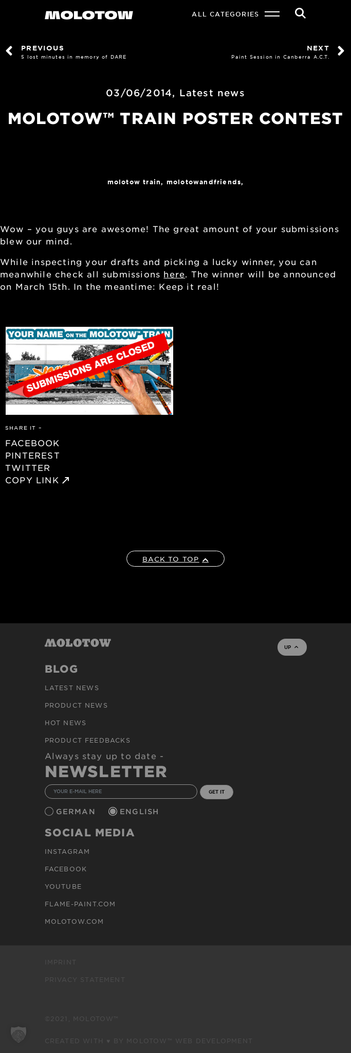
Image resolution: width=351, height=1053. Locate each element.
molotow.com (74, 921)
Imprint (61, 962)
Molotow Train (134, 182)
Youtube (63, 886)
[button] (18, 1034)
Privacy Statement (85, 979)
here (174, 274)
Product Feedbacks (88, 740)
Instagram (67, 851)
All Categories (225, 14)
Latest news (212, 92)
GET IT (217, 791)
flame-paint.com (80, 904)
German (77, 811)
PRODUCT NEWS (76, 705)
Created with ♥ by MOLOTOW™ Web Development (149, 1041)
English (141, 811)
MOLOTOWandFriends (204, 182)
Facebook (66, 869)
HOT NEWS (66, 722)
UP (291, 647)
